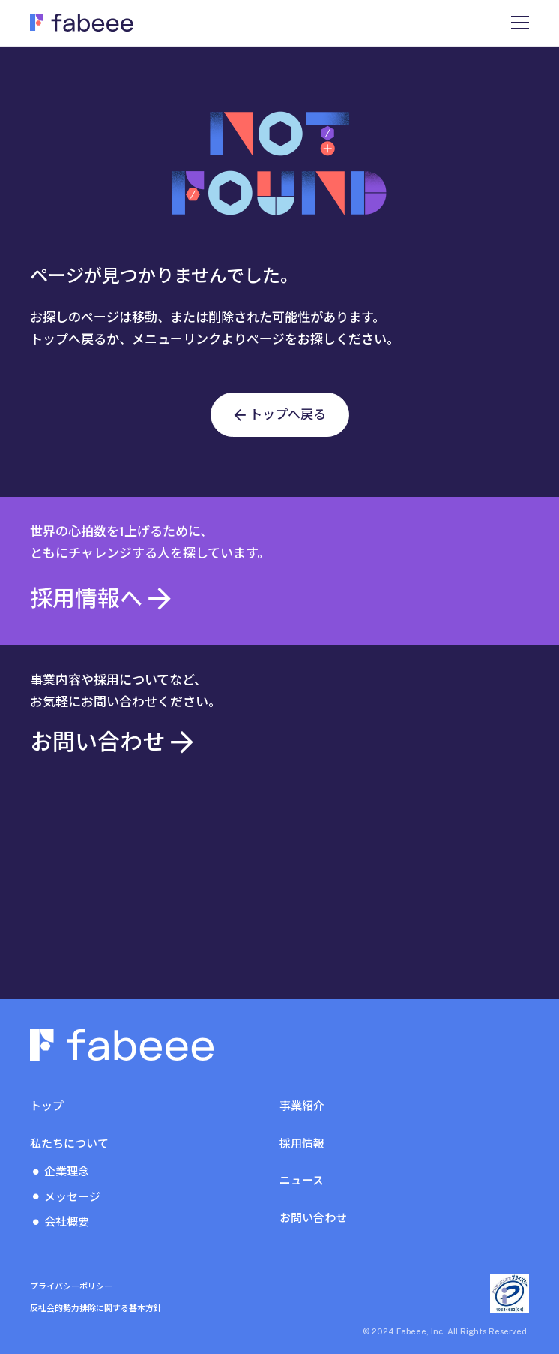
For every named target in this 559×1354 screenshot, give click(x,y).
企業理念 (66, 1171)
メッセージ (72, 1196)
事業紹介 (302, 1106)
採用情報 (302, 1143)
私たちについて (69, 1143)
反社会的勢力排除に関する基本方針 (96, 1308)
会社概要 (66, 1221)
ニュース (302, 1180)
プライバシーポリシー (71, 1286)
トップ (47, 1106)
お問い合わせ (313, 1217)
